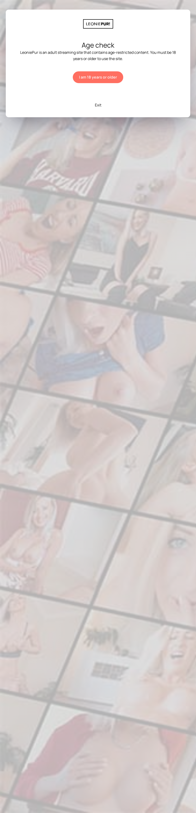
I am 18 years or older (98, 77)
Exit (98, 105)
